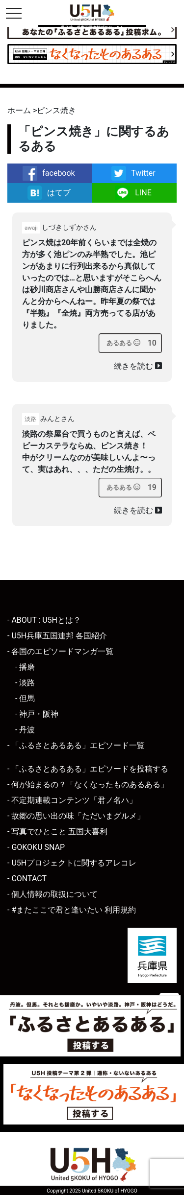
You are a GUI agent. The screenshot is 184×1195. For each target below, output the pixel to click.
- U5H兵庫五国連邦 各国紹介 (57, 635)
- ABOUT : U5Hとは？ (44, 620)
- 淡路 (25, 682)
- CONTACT (27, 878)
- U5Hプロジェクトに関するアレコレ (71, 862)
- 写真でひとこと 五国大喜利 (57, 831)
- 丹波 (25, 729)
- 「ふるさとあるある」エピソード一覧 (76, 745)
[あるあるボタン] (123, 343)
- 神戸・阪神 (36, 714)
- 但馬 (25, 698)
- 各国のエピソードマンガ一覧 (60, 651)
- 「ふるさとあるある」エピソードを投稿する (87, 768)
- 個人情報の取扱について (52, 894)
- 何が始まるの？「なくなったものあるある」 (87, 784)
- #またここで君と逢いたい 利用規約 (71, 909)
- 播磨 (25, 667)
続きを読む (138, 366)
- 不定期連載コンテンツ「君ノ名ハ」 (72, 800)
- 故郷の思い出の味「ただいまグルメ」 (76, 815)
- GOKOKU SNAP (36, 847)
